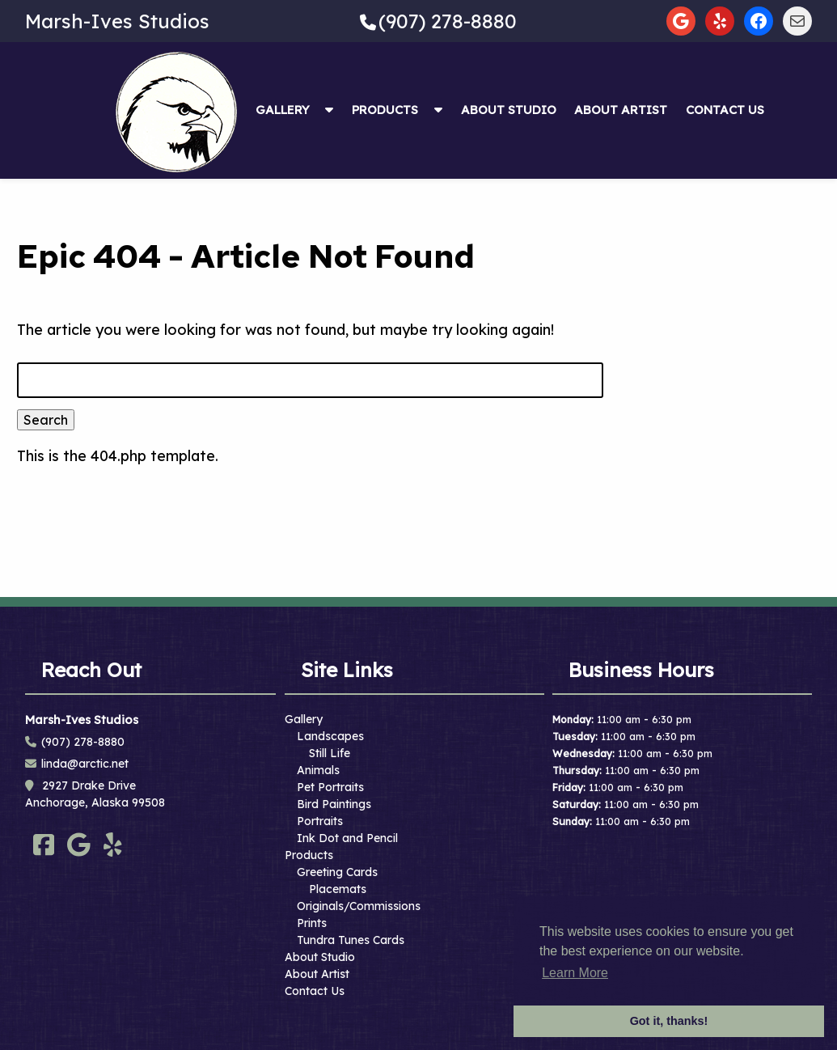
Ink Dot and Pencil (347, 838)
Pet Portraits (330, 787)
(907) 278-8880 (447, 21)
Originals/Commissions (359, 906)
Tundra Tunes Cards (350, 940)
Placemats (337, 889)
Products (385, 109)
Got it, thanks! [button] (669, 1020)
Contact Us (725, 109)
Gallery (283, 109)
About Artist (620, 109)
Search (45, 420)
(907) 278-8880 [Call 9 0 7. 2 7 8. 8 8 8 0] (83, 742)
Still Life (329, 753)
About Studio (508, 109)
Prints (312, 923)
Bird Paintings (334, 804)
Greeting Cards (337, 872)
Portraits (320, 821)
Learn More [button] (575, 973)
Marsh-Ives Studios (117, 21)
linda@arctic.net (85, 763)
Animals (318, 770)
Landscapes (330, 736)
